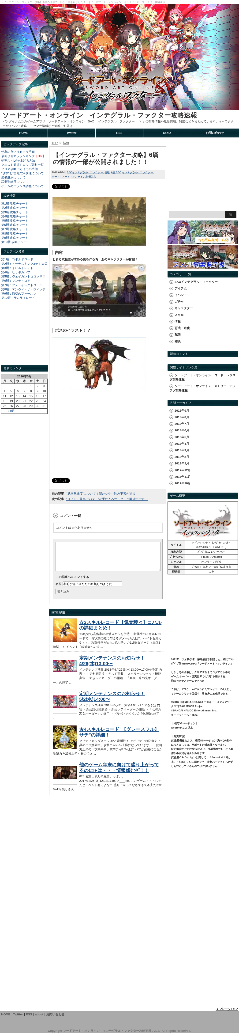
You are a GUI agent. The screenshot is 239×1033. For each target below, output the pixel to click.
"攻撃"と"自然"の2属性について (22, 173)
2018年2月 (182, 457)
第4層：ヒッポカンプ (15, 272)
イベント (181, 295)
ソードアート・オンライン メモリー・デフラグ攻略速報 (202, 388)
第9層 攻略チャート (14, 237)
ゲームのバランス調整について (22, 186)
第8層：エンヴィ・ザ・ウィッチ (23, 289)
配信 (178, 334)
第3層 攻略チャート (14, 212)
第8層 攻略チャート (14, 233)
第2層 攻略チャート (14, 207)
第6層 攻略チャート (14, 225)
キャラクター (184, 308)
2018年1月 (182, 463)
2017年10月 (183, 483)
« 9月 (11, 411)
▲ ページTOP (227, 1009)
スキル (179, 315)
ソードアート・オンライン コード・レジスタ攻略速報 (202, 377)
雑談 (178, 341)
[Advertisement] (24, 336)
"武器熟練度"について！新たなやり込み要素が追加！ (102, 493)
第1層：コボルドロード (17, 259)
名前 (59, 589)
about (167, 133)
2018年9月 (182, 410)
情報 (107, 172)
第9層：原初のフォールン (18, 293)
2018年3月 (182, 450)
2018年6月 (182, 430)
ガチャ (179, 301)
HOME (23, 133)
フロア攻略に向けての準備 (19, 169)
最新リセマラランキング (18, 156)
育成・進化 (182, 328)
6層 (113, 172)
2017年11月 (183, 477)
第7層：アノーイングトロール (21, 285)
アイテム (181, 288)
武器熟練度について (15, 181)
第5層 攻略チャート (14, 220)
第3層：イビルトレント (17, 268)
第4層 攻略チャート (14, 216)
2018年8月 (182, 417)
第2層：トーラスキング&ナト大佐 (24, 264)
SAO (118, 172)
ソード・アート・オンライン (68, 176)
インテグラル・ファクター (137, 172)
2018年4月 (182, 443)
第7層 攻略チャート (14, 229)
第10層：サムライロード (18, 298)
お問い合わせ (215, 133)
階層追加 (91, 176)
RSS (119, 133)
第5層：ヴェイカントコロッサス (23, 276)
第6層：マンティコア (15, 280)
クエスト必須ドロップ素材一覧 (22, 165)
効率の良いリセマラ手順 (18, 152)
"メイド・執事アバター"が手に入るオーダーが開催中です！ (107, 499)
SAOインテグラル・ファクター (85, 172)
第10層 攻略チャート (15, 242)
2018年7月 (182, 423)
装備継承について (13, 177)
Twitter (72, 133)
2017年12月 (183, 470)
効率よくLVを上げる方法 (18, 160)
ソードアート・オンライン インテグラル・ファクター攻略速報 (99, 115)
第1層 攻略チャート (14, 203)
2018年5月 (182, 437)
